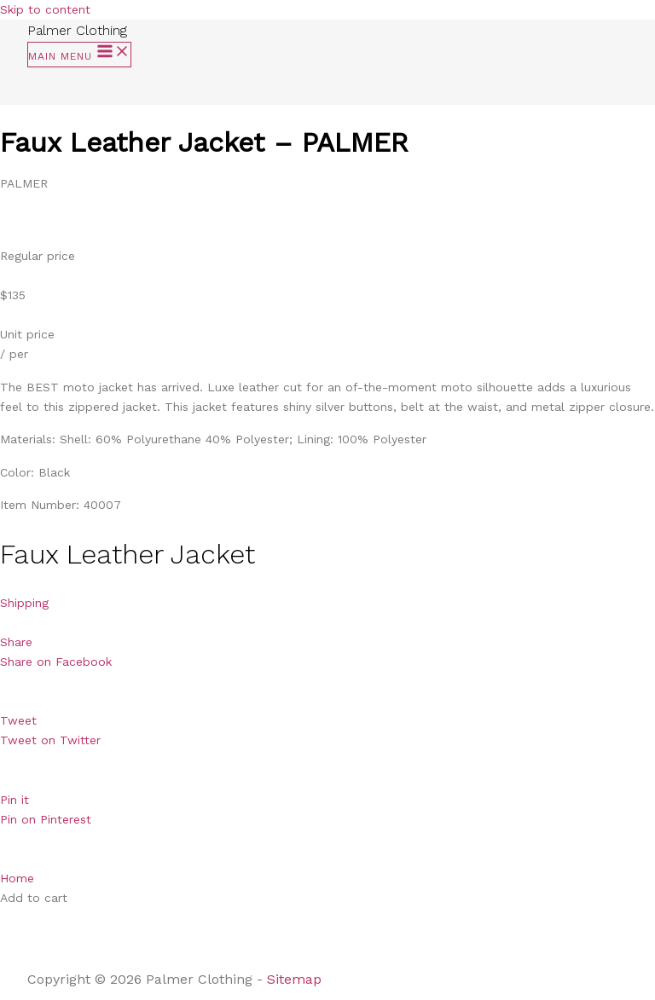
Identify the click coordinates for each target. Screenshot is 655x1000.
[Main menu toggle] (79, 54)
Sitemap (296, 979)
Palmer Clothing (77, 30)
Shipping (24, 603)
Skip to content (45, 9)
